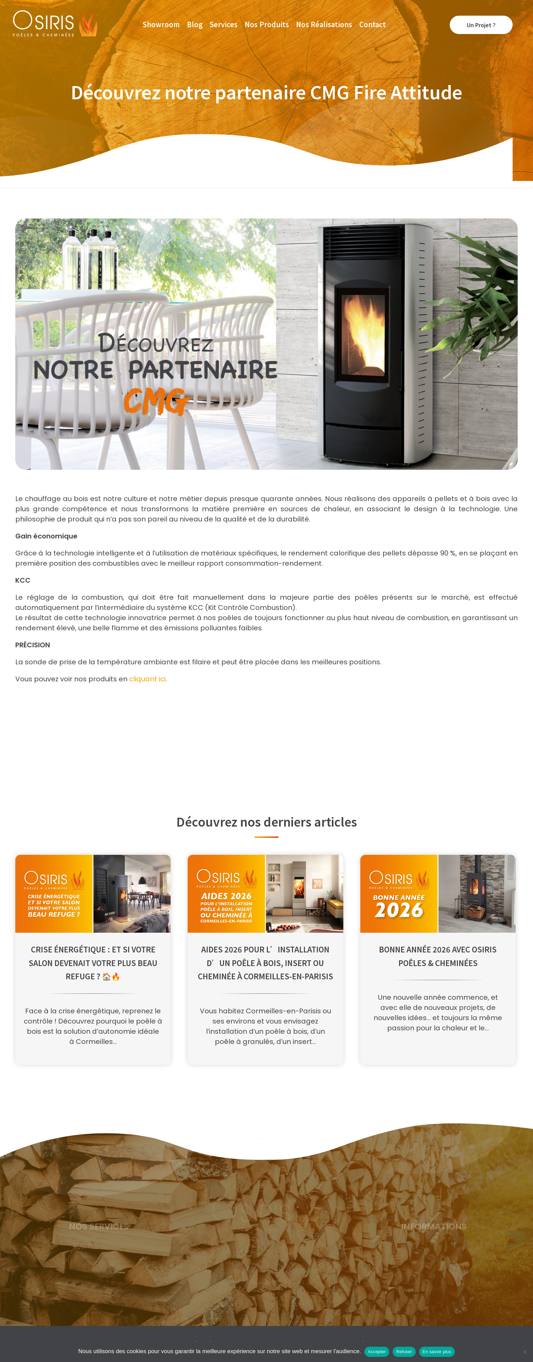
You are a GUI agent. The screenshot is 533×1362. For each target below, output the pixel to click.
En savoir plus (437, 1351)
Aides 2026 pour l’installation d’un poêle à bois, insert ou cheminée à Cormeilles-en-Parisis (265, 962)
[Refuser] (524, 1351)
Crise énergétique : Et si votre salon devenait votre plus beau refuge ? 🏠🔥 (93, 962)
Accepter (377, 1351)
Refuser (404, 1351)
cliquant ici (147, 679)
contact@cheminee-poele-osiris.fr (277, 1275)
